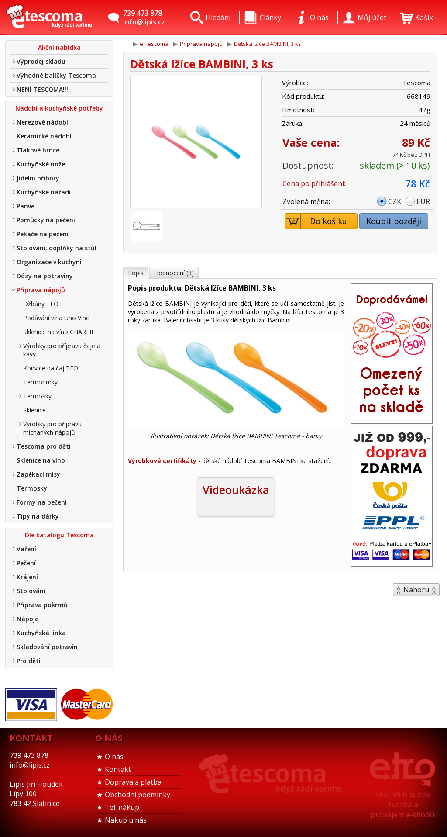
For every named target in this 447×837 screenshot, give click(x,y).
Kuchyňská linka (41, 633)
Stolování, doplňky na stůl (56, 248)
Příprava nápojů (41, 290)
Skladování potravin (47, 647)
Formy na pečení (42, 502)
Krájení (27, 577)
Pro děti (29, 661)
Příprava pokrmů (42, 605)
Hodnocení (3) (174, 273)
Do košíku (316, 221)
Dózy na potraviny (45, 276)
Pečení (26, 563)
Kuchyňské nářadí (44, 192)
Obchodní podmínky (137, 794)
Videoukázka (236, 489)
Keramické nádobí (44, 136)
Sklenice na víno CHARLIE (59, 332)
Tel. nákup (122, 807)
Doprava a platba (133, 782)
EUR (423, 201)
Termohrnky (40, 382)
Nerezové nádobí (42, 122)
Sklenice (34, 410)
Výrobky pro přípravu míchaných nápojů (52, 428)
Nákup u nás (126, 820)
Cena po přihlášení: (313, 183)
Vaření (26, 549)
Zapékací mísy (38, 474)
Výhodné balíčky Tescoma (56, 75)
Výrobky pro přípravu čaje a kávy (61, 350)
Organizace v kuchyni (49, 262)
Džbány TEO (40, 304)
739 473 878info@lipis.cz (144, 17)
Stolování (31, 591)
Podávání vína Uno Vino (56, 318)
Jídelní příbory (38, 178)
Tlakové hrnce (38, 150)
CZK (394, 201)
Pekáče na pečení (43, 234)
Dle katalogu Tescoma (59, 535)
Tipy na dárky (38, 516)
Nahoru (416, 590)
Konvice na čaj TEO (50, 368)
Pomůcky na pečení (46, 220)
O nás (114, 756)
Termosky (37, 396)
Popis (136, 273)
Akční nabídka (59, 47)
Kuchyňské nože (41, 164)
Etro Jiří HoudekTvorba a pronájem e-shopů (402, 804)
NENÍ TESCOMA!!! (42, 89)
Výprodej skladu (41, 61)
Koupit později (393, 221)
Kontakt (118, 769)
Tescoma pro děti (44, 446)
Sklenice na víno (41, 460)
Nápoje (27, 619)
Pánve (25, 206)
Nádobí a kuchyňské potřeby (59, 108)
